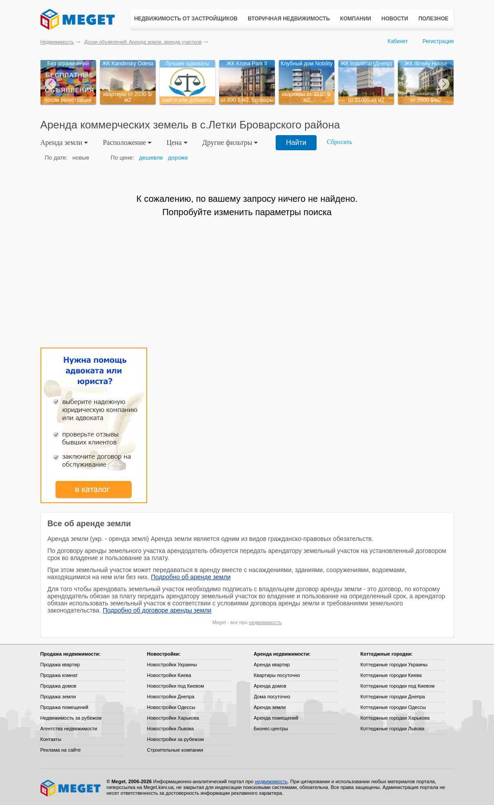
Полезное (433, 19)
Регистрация (438, 41)
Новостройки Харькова (173, 718)
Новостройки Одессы (171, 707)
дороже (178, 157)
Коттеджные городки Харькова (395, 718)
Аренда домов (270, 686)
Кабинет (398, 41)
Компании (355, 19)
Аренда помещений (276, 718)
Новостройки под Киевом (175, 686)
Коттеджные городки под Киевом (398, 686)
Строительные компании (175, 750)
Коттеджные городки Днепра (393, 696)
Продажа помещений (64, 707)
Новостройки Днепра (171, 696)
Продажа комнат (59, 675)
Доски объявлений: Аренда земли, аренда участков (142, 41)
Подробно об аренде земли (190, 577)
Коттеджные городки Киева (391, 675)
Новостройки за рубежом (175, 739)
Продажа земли (58, 696)
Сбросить (339, 142)
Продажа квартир (60, 664)
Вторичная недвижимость (289, 19)
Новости (395, 19)
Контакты (51, 739)
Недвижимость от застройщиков (186, 19)
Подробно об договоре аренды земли (157, 610)
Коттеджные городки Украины (394, 664)
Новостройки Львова (170, 728)
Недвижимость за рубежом (71, 718)
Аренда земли (270, 707)
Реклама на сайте (60, 750)
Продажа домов (58, 686)
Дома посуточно (272, 696)
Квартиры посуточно (277, 675)
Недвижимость (57, 41)
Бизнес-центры (271, 728)
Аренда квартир (272, 664)
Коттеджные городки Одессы (393, 707)
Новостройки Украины (172, 664)
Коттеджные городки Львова (393, 728)
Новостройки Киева (169, 675)
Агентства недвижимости (68, 728)
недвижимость (265, 622)
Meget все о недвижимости (71, 788)
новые (80, 157)
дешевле (151, 157)
